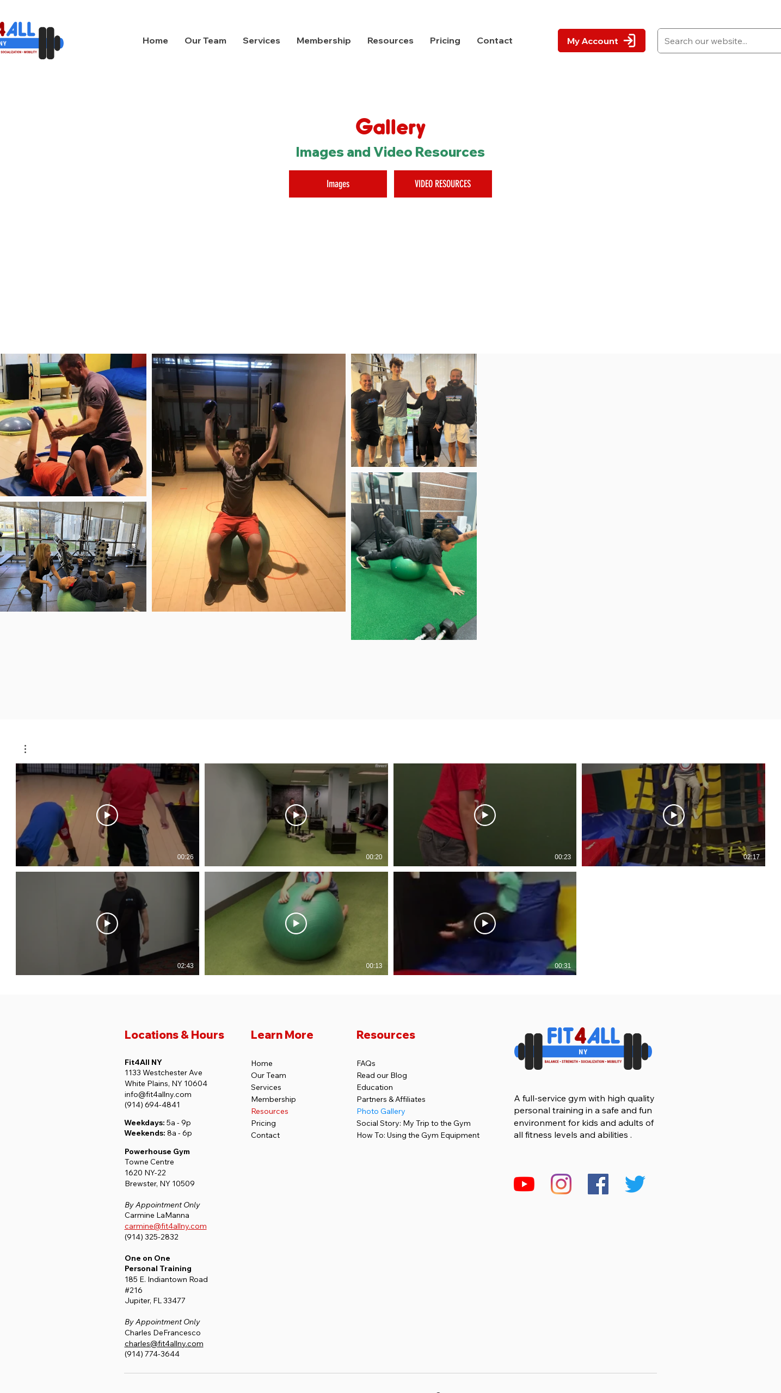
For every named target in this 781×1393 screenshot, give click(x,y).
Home (262, 1063)
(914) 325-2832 (152, 1237)
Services (266, 1087)
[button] (261, 40)
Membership (273, 1099)
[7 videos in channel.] (390, 869)
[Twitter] (635, 1184)
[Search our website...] (720, 41)
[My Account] (601, 40)
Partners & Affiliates (391, 1099)
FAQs (366, 1063)
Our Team (268, 1075)
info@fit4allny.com (158, 1094)
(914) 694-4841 (152, 1105)
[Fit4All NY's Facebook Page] (598, 1184)
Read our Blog (381, 1075)
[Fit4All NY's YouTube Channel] (524, 1184)
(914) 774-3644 (152, 1354)
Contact (265, 1135)
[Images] (338, 184)
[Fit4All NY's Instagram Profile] (561, 1184)
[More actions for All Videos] (30, 749)
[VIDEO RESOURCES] (443, 184)
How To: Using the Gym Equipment (417, 1135)
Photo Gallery (380, 1111)
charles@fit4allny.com (164, 1343)
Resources (269, 1111)
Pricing (263, 1123)
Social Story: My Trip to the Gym (413, 1123)
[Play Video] (107, 815)
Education (374, 1087)
